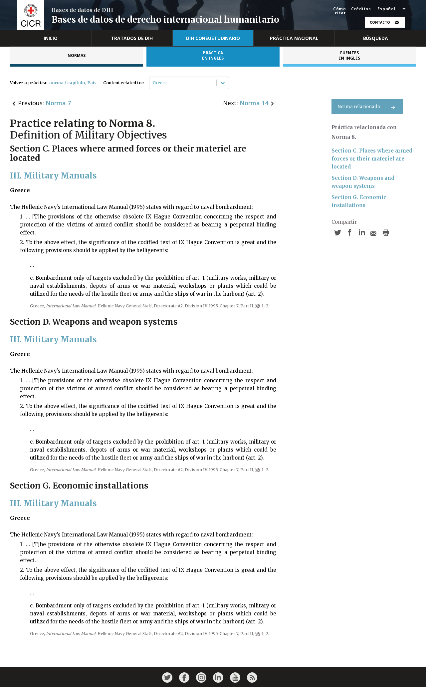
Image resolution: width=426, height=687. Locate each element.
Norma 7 (58, 103)
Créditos (361, 9)
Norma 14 (254, 103)
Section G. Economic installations (358, 201)
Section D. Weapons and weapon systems (362, 182)
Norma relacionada (367, 107)
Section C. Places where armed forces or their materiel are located (371, 159)
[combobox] (153, 83)
